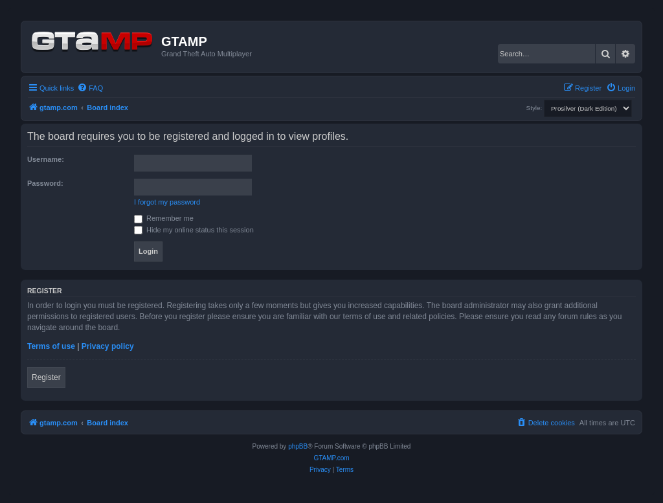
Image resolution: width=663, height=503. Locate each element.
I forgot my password (167, 202)
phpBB (298, 446)
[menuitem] (90, 88)
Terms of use (51, 346)
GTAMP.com (331, 458)
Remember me (164, 218)
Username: (45, 159)
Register (46, 377)
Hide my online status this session (194, 230)
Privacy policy (108, 346)
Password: (45, 183)
